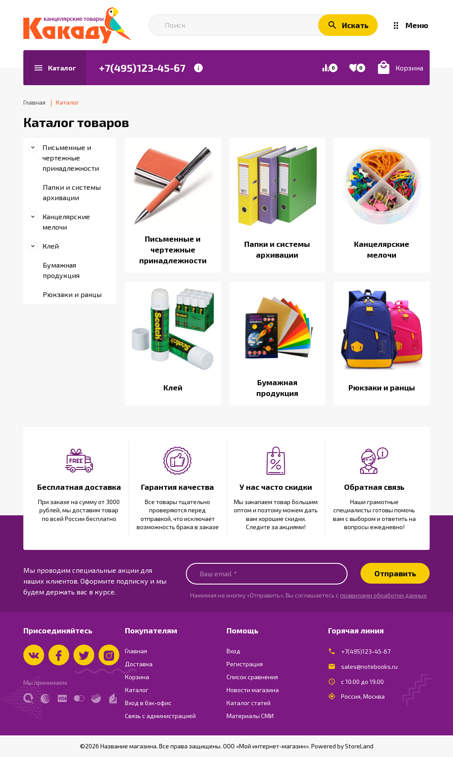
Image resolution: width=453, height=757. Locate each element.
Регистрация (244, 664)
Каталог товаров (76, 122)
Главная (136, 651)
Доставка (139, 664)
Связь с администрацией (160, 715)
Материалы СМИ (250, 715)
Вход (233, 651)
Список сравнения (252, 676)
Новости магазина (252, 689)
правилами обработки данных (383, 595)
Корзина (137, 676)
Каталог (136, 689)
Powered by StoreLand (342, 746)
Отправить (395, 573)
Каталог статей (248, 702)
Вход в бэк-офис (148, 702)
